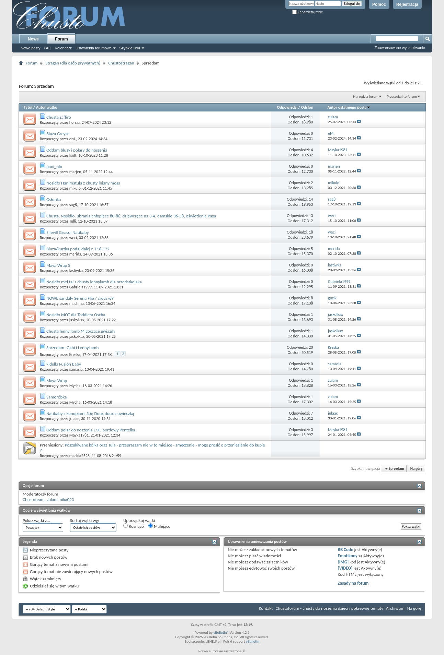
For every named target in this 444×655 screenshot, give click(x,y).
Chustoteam (34, 499)
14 (311, 199)
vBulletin (252, 641)
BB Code (345, 549)
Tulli (72, 221)
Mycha (75, 385)
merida (75, 254)
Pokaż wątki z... (36, 520)
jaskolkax (76, 320)
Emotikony (347, 555)
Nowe (33, 39)
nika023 (67, 499)
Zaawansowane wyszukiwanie (400, 48)
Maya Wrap (56, 380)
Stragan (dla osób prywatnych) (72, 63)
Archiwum (395, 608)
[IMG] (343, 561)
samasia (76, 369)
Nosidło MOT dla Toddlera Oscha (75, 314)
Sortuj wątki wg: (84, 520)
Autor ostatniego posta (349, 107)
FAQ (47, 48)
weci (73, 237)
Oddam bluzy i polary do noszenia (76, 150)
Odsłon (307, 107)
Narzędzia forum (365, 96)
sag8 (73, 204)
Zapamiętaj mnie (307, 12)
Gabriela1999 (80, 287)
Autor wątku (46, 107)
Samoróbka (56, 397)
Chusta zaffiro (58, 117)
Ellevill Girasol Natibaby (67, 232)
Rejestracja (407, 4)
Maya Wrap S (58, 265)
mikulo (75, 188)
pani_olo (54, 166)
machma (76, 303)
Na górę (416, 468)
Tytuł (28, 107)
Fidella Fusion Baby (63, 364)
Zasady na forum (353, 583)
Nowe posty (30, 48)
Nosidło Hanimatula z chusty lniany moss (83, 183)
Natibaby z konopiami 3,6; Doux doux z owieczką (90, 413)
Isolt (73, 155)
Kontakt (266, 608)
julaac (74, 418)
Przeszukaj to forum (402, 96)
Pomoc (379, 4)
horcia (74, 122)
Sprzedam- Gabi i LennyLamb (72, 347)
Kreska (74, 354)
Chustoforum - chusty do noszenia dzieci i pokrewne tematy (329, 608)
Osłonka (53, 199)
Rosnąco (133, 526)
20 (311, 347)
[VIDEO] (345, 568)
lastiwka (76, 270)
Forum (61, 39)
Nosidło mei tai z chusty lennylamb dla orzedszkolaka (94, 281)
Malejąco (159, 526)
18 (311, 232)
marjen (75, 171)
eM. (72, 138)
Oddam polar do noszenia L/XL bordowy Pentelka (90, 429)
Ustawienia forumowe (94, 48)
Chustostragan (121, 63)
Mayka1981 (79, 435)
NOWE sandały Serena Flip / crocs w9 (80, 298)
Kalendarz (63, 48)
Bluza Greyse (57, 133)
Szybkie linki (129, 48)
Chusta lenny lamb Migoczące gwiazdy (80, 331)
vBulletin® (221, 632)
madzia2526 (79, 455)
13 (311, 215)
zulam (52, 499)
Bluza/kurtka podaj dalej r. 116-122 (78, 248)
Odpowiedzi (287, 107)
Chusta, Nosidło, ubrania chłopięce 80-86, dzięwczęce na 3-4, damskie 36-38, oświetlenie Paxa (131, 215)
